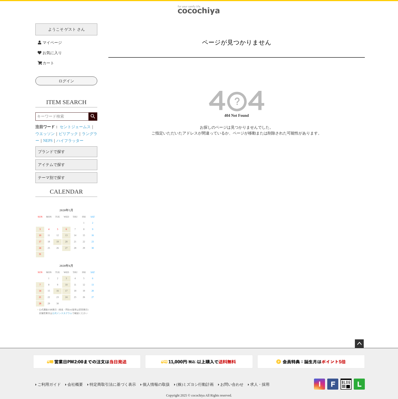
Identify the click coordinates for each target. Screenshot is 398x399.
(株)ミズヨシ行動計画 (195, 384)
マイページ (50, 43)
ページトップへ (359, 343)
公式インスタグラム (62, 313)
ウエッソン (45, 134)
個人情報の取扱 (156, 384)
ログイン (66, 81)
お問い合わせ (231, 384)
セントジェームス (75, 127)
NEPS (48, 141)
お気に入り (50, 53)
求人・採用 (259, 384)
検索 (92, 116)
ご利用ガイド (49, 384)
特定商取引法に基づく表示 (113, 384)
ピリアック (68, 134)
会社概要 (75, 384)
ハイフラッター (69, 141)
